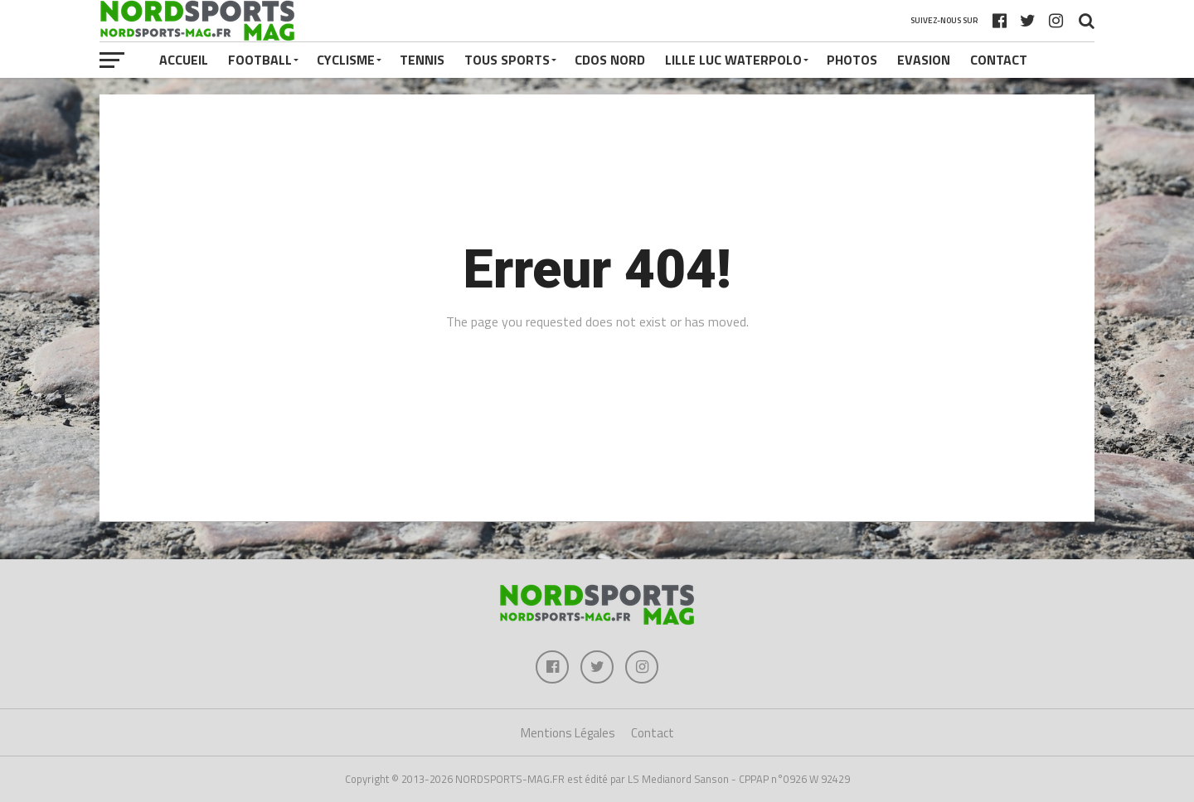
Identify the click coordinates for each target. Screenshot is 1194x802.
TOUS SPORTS (507, 60)
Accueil (183, 60)
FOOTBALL (260, 60)
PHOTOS (852, 60)
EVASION (923, 60)
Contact (998, 60)
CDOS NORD (610, 60)
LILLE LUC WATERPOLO (733, 60)
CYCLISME (346, 60)
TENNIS (422, 60)
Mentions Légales (568, 732)
